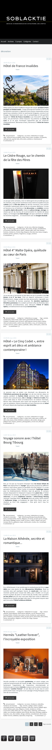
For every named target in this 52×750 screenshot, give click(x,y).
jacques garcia (38, 519)
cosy (33, 323)
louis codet (32, 418)
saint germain (7, 139)
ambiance (30, 139)
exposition (22, 715)
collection (30, 707)
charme (19, 519)
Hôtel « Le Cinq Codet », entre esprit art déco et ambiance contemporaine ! (23, 345)
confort (19, 323)
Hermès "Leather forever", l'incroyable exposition (21, 637)
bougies (45, 232)
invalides (36, 137)
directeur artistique (35, 712)
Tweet (17, 69)
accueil (5, 324)
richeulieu (12, 321)
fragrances (22, 234)
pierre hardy (25, 712)
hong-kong (29, 715)
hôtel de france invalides (14, 137)
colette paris (27, 522)
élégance (24, 519)
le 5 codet (10, 418)
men (35, 230)
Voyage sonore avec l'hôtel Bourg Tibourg (22, 440)
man (38, 230)
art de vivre (34, 421)
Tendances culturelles (37, 704)
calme (31, 324)
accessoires (7, 230)
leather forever (7, 715)
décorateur (44, 616)
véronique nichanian (21, 707)
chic (37, 522)
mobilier (17, 714)
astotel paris (7, 320)
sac (22, 710)
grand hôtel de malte (33, 320)
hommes (5, 232)
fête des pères (15, 230)
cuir (9, 712)
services (10, 324)
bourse (35, 321)
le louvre (21, 321)
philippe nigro (43, 707)
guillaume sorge (18, 522)
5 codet (25, 418)
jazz (44, 520)
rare (41, 520)
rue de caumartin (36, 613)
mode (5, 709)
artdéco (41, 418)
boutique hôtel (11, 519)
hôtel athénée (13, 613)
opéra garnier (29, 321)
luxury (40, 232)
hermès (25, 706)
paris (31, 137)
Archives (11, 41)
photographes (26, 421)
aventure (34, 234)
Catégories (27, 41)
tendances (12, 232)
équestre (6, 714)
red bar (24, 618)
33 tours (27, 520)
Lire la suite (10, 129)
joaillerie (44, 712)
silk (14, 714)
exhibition (16, 715)
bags (25, 710)
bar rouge (29, 618)
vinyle (22, 520)
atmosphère (11, 618)
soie (11, 714)
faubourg (34, 710)
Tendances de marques (10, 706)
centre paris (36, 324)
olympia (35, 618)
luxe (37, 232)
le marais (30, 519)
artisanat (12, 712)
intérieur (27, 714)
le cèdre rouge (11, 229)
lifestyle (41, 421)
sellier (5, 712)
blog (22, 232)
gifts (31, 230)
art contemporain (41, 323)
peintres (19, 421)
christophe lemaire (8, 707)
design (35, 229)
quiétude (25, 324)
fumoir (5, 618)
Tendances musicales (9, 517)
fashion (9, 709)
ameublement (42, 229)
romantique (42, 522)
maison (36, 707)
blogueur (26, 232)
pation (16, 324)
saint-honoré (41, 710)
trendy (34, 522)
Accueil (3, 41)
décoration (23, 139)
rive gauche (43, 137)
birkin (16, 710)
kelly (12, 710)
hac (20, 710)
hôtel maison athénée (24, 613)
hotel (16, 320)
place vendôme (7, 616)
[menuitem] (4, 41)
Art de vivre (28, 227)
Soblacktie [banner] (26, 19)
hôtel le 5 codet (18, 418)
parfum (11, 234)
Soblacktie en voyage (37, 136)
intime (22, 616)
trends (18, 232)
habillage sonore (15, 520)
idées (22, 230)
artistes (13, 421)
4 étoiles (15, 615)
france (28, 137)
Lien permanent (9, 136)
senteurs (16, 234)
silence (20, 324)
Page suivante (47, 724)
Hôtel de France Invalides (20, 66)
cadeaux (27, 230)
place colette (42, 321)
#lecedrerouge (20, 229)
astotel (46, 318)
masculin (32, 232)
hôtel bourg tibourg (27, 517)
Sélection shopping (37, 227)
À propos (18, 41)
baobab (5, 234)
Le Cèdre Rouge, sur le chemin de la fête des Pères (24, 157)
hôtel (23, 137)
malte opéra (22, 320)
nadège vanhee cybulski (35, 706)
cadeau (37, 520)
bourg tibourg (38, 517)
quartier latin (15, 139)
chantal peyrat (37, 139)
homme (42, 230)
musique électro (8, 522)
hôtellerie (21, 420)
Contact (35, 41)
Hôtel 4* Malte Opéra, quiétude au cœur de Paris (24, 252)
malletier (18, 712)
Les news (27, 136)
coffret (32, 520)
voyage (28, 234)
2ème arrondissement (9, 323)
